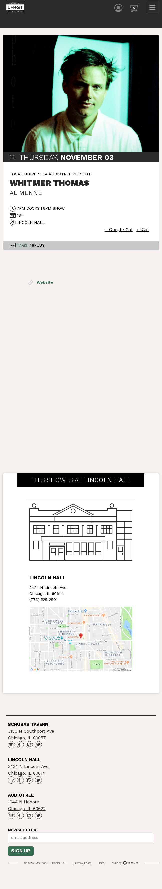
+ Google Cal (119, 230)
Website (40, 283)
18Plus (37, 246)
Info (101, 864)
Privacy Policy (83, 864)
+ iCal (142, 230)
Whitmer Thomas (49, 184)
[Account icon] (119, 7)
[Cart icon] (135, 7)
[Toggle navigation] (152, 7)
